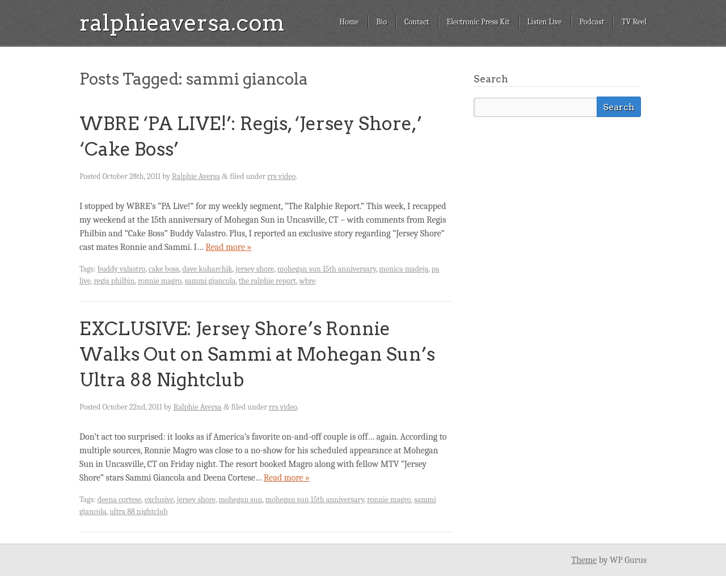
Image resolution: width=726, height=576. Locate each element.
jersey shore (254, 269)
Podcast (592, 22)
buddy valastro (121, 269)
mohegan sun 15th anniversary (326, 269)
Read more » (228, 247)
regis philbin (114, 281)
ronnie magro (160, 281)
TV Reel (634, 22)
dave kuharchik (207, 269)
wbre (307, 281)
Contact (416, 22)
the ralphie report (267, 281)
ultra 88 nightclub (138, 511)
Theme (584, 560)
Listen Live (544, 22)
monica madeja (403, 269)
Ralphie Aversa (196, 176)
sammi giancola (210, 281)
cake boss (164, 269)
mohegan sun (240, 499)
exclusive (159, 499)
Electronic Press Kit (478, 22)
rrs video (281, 176)
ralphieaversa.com (182, 22)
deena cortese (120, 499)
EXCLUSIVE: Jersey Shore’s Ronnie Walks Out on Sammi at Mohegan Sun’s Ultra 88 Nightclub (257, 354)
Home (348, 22)
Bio (382, 22)
